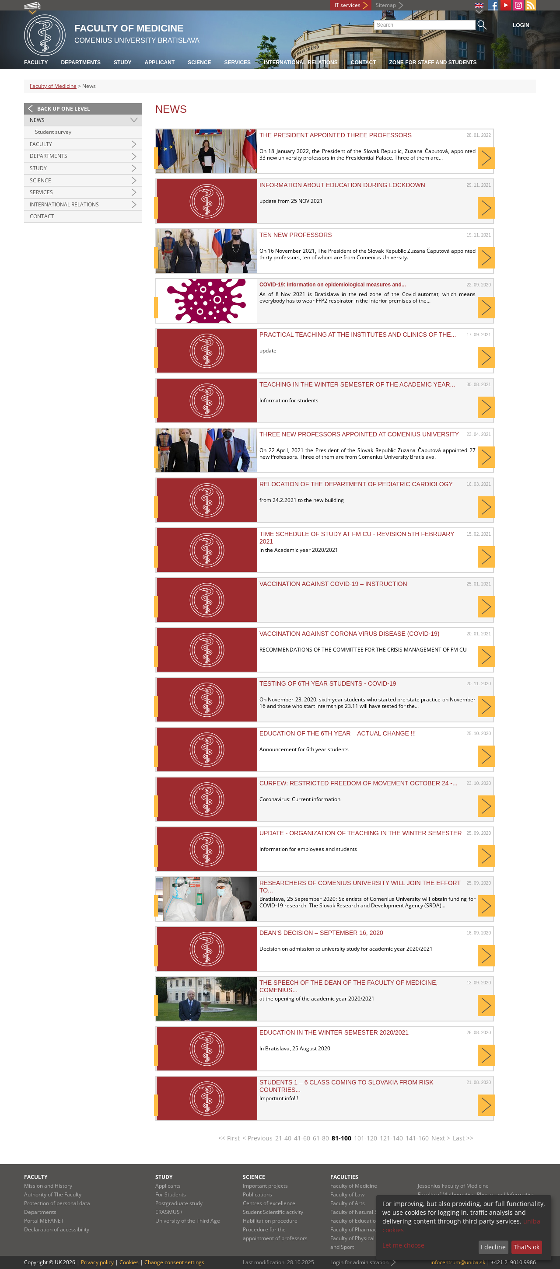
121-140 (391, 1138)
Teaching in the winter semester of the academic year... (357, 384)
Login (521, 25)
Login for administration (359, 1262)
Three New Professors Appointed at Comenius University (359, 434)
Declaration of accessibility (56, 1229)
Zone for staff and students (433, 62)
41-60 (302, 1138)
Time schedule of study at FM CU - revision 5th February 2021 (356, 537)
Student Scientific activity (273, 1212)
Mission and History (48, 1185)
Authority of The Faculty (52, 1194)
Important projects (265, 1185)
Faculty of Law (347, 1194)
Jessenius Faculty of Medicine (453, 1185)
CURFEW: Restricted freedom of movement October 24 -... (358, 783)
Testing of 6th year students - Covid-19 (327, 683)
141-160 (417, 1138)
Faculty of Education (354, 1220)
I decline (493, 1247)
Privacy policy (97, 1262)
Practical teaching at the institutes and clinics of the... (357, 334)
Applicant (160, 62)
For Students (170, 1194)
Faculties (344, 1177)
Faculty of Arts (347, 1203)
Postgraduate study (179, 1203)
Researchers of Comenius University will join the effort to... (360, 886)
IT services (347, 5)
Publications (257, 1194)
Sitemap (386, 5)
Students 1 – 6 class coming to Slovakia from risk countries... (346, 1086)
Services (237, 62)
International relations (301, 62)
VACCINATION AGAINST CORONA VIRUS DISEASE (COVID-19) (349, 633)
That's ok (526, 1247)
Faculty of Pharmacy (354, 1229)
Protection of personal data (57, 1203)
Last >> (463, 1138)
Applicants (168, 1185)
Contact (363, 62)
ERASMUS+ (169, 1212)
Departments (80, 62)
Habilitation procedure (270, 1220)
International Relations (64, 204)
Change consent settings (174, 1262)
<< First (229, 1138)
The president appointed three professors (335, 135)
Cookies (129, 1262)
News (37, 120)
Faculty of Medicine (53, 86)
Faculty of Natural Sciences (363, 1212)
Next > (440, 1138)
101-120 (365, 1138)
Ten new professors (295, 234)
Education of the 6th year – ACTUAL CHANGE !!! (337, 733)
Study (123, 62)
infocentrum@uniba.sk (457, 1262)
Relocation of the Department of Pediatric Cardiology (356, 484)
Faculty (36, 62)
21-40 (283, 1138)
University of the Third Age (187, 1220)
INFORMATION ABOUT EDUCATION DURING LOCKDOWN (342, 184)
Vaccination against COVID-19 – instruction (333, 583)
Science (199, 62)
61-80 (321, 1138)
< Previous (257, 1138)
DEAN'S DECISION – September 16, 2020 (321, 932)
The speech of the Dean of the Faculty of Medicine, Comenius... (348, 986)
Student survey (53, 132)
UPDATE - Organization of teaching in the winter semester (360, 833)
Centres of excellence (269, 1203)
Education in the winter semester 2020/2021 (334, 1032)
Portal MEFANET (44, 1220)
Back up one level (63, 108)
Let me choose (403, 1245)
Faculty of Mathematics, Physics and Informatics (476, 1194)
